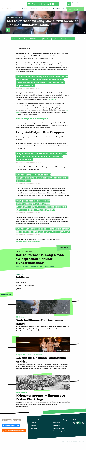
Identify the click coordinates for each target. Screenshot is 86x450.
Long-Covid (53, 99)
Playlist (76, 9)
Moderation (56, 8)
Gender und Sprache (59, 431)
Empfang (33, 425)
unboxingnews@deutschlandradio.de (28, 241)
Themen (24, 8)
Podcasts (34, 8)
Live (70, 9)
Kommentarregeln (58, 428)
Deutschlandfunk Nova (38, 420)
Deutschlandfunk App (20, 39)
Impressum (56, 422)
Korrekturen (56, 425)
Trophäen (34, 428)
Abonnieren (69, 39)
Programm (44, 8)
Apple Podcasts (57, 39)
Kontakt (33, 422)
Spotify (45, 39)
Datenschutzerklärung (60, 420)
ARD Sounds (35, 39)
